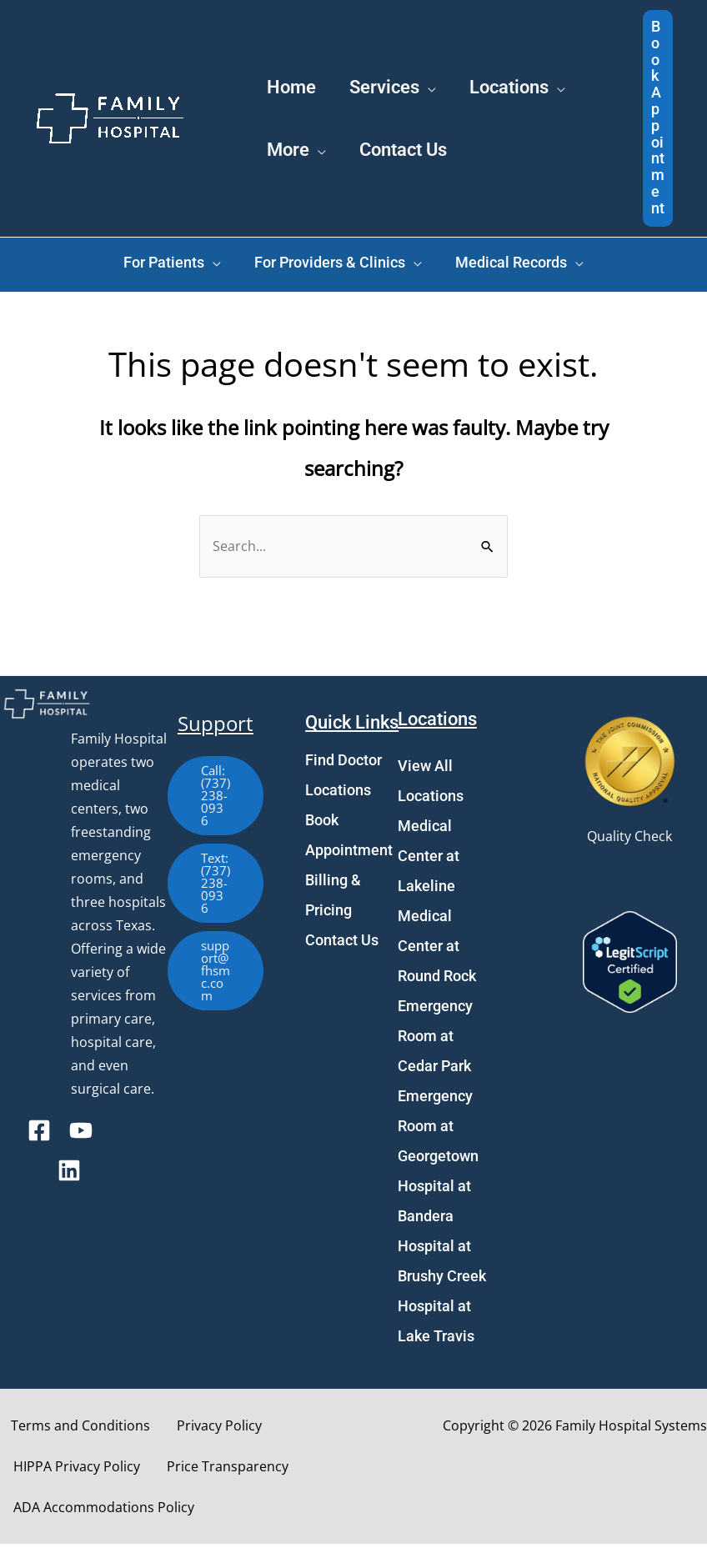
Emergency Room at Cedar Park (435, 1040)
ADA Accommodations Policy (97, 1511)
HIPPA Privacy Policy (70, 1470)
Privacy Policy (195, 1429)
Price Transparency (207, 1470)
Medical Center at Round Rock (437, 950)
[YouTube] (81, 1134)
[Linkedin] (69, 1174)
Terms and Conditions (69, 1429)
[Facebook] (39, 1134)
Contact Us (342, 944)
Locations (338, 794)
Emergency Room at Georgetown (438, 1130)
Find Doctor (343, 764)
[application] (447, 49)
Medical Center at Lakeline (428, 860)
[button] (658, 118)
